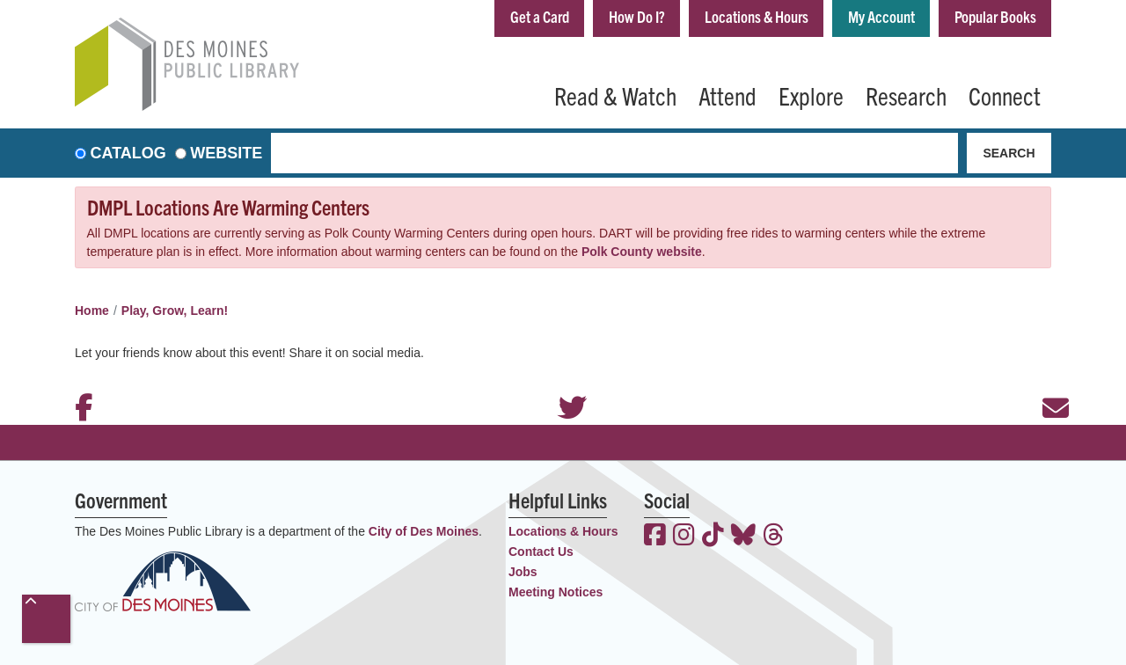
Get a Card (539, 16)
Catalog (128, 153)
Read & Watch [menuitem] (615, 95)
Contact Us (541, 551)
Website (226, 153)
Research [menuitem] (906, 95)
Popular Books (995, 16)
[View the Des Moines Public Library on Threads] (774, 536)
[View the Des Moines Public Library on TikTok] (713, 536)
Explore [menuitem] (811, 95)
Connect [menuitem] (1005, 95)
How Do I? (637, 16)
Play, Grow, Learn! (174, 310)
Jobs (522, 572)
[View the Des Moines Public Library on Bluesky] (743, 536)
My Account (881, 16)
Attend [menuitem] (727, 95)
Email (1046, 384)
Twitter (563, 384)
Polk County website (641, 252)
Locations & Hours (756, 16)
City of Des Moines (424, 531)
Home (92, 310)
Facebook (79, 384)
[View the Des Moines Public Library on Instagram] (684, 536)
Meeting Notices (555, 592)
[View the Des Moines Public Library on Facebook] (655, 536)
